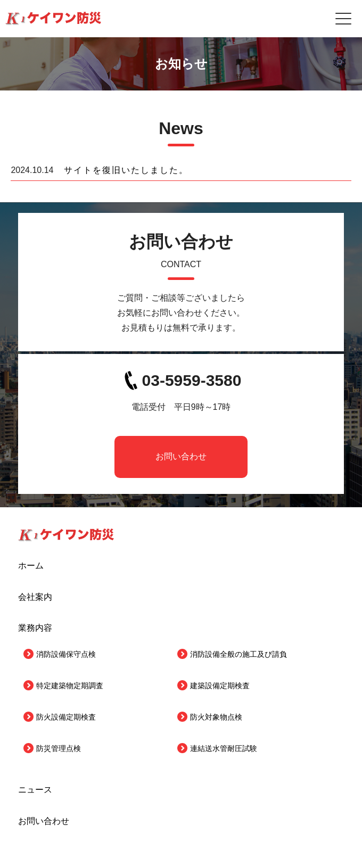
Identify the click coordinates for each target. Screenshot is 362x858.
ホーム (31, 565)
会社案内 (35, 596)
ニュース (35, 789)
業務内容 (35, 627)
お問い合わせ (181, 456)
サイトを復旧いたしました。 (126, 170)
